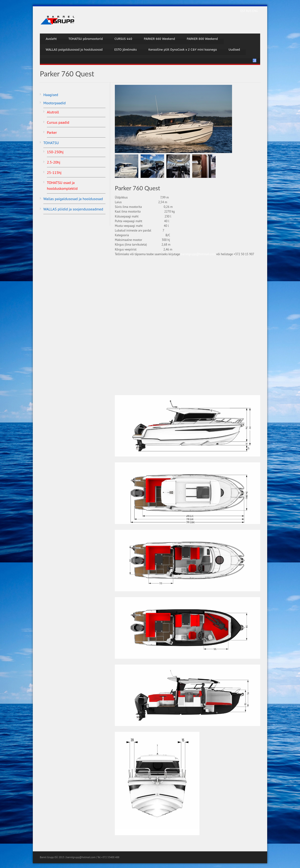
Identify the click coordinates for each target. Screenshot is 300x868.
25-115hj (54, 172)
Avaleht (51, 39)
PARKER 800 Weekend (202, 39)
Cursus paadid (58, 122)
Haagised (50, 94)
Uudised (234, 49)
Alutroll (53, 112)
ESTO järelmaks (125, 49)
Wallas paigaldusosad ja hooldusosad (73, 198)
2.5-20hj (53, 162)
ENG (255, 11)
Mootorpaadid (54, 103)
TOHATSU (51, 142)
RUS (249, 11)
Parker (52, 132)
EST (243, 11)
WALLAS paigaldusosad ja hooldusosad (74, 49)
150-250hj (55, 152)
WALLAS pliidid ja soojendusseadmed (73, 209)
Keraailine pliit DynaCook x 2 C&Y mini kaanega (182, 49)
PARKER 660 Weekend (159, 39)
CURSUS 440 (123, 39)
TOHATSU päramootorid (85, 39)
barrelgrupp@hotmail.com (198, 254)
